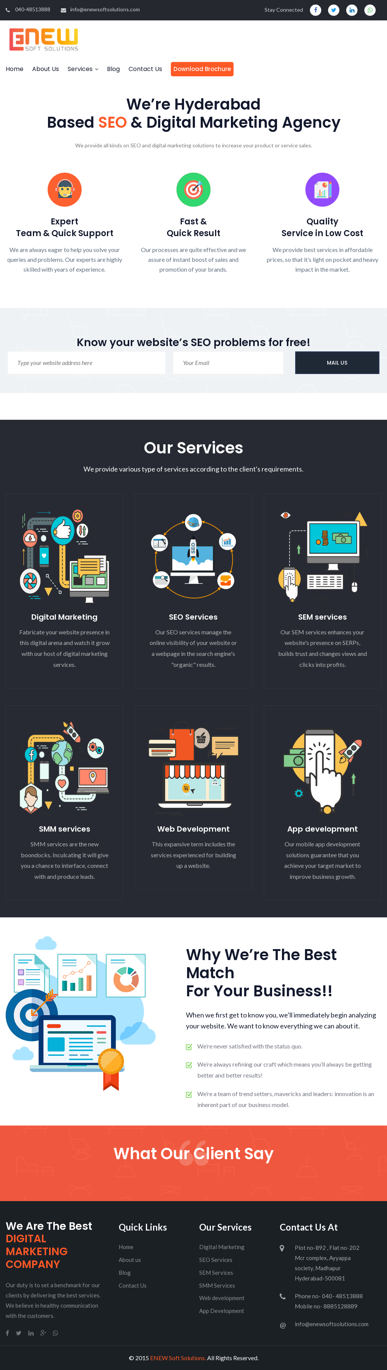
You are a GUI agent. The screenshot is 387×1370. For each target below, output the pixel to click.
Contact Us (145, 69)
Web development (222, 1297)
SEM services (322, 617)
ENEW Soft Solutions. (178, 1357)
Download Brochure (202, 69)
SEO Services (193, 617)
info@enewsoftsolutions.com (100, 9)
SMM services (64, 829)
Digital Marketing (64, 617)
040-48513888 (28, 9)
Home (14, 69)
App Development (221, 1310)
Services (80, 69)
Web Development (193, 829)
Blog (113, 69)
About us (130, 1259)
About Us (45, 69)
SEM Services (216, 1272)
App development (322, 829)
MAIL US (337, 362)
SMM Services (217, 1285)
